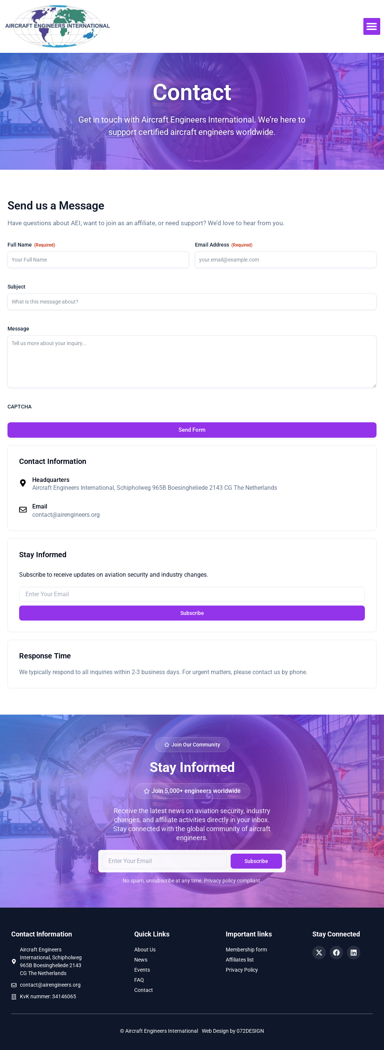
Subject (17, 287)
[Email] (23, 509)
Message (18, 329)
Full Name (31, 245)
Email (39, 506)
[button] (371, 26)
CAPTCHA (20, 407)
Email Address (223, 245)
